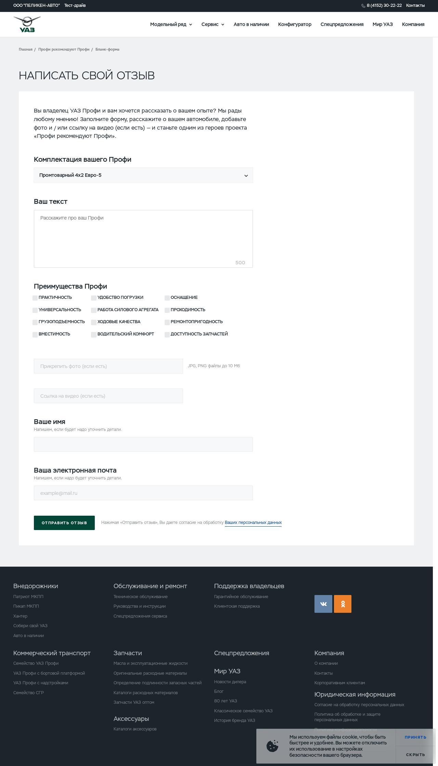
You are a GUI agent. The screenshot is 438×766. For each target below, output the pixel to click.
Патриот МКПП (28, 596)
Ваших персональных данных (253, 522)
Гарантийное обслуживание (241, 596)
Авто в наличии (251, 24)
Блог (218, 691)
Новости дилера (230, 682)
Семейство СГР (28, 693)
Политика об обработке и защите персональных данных (347, 717)
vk (323, 604)
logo (34, 24)
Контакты (415, 5)
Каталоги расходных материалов (146, 693)
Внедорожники (35, 586)
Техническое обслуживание (141, 596)
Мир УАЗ (383, 24)
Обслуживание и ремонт (150, 586)
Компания (413, 24)
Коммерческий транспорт (52, 653)
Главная (26, 49)
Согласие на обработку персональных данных (359, 705)
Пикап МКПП (26, 606)
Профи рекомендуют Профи (64, 49)
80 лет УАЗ (225, 701)
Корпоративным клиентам (339, 683)
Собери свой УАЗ (30, 626)
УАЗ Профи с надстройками (40, 683)
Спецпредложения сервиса (140, 616)
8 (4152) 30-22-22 (384, 5)
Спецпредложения (342, 24)
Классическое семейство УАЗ (243, 711)
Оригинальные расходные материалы (150, 673)
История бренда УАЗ (234, 720)
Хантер (20, 616)
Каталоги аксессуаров (135, 729)
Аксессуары (131, 719)
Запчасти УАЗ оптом (134, 702)
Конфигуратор (294, 24)
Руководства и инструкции (140, 606)
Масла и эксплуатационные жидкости (151, 663)
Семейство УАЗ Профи (36, 663)
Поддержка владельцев (249, 586)
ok (343, 604)
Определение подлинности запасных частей (158, 683)
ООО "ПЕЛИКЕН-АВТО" (36, 5)
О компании (326, 663)
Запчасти (128, 653)
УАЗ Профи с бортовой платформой (49, 673)
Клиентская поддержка (237, 606)
